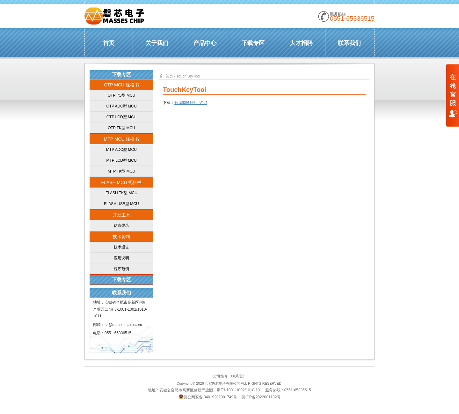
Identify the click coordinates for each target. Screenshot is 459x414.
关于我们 (156, 43)
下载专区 (253, 43)
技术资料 (121, 236)
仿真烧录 (121, 225)
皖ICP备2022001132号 (261, 397)
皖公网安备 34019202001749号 (207, 396)
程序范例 (121, 269)
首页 (108, 43)
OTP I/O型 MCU (121, 95)
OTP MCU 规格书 (121, 84)
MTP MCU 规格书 (121, 139)
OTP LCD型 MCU (121, 117)
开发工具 (121, 215)
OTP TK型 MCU (121, 128)
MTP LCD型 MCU (121, 160)
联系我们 (349, 43)
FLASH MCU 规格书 (121, 182)
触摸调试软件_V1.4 (190, 102)
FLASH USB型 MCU (121, 204)
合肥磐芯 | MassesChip (114, 16)
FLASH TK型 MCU (121, 193)
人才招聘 (301, 43)
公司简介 (220, 376)
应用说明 (121, 258)
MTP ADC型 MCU (121, 149)
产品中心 (204, 43)
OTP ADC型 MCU (121, 106)
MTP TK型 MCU (121, 171)
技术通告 (121, 247)
